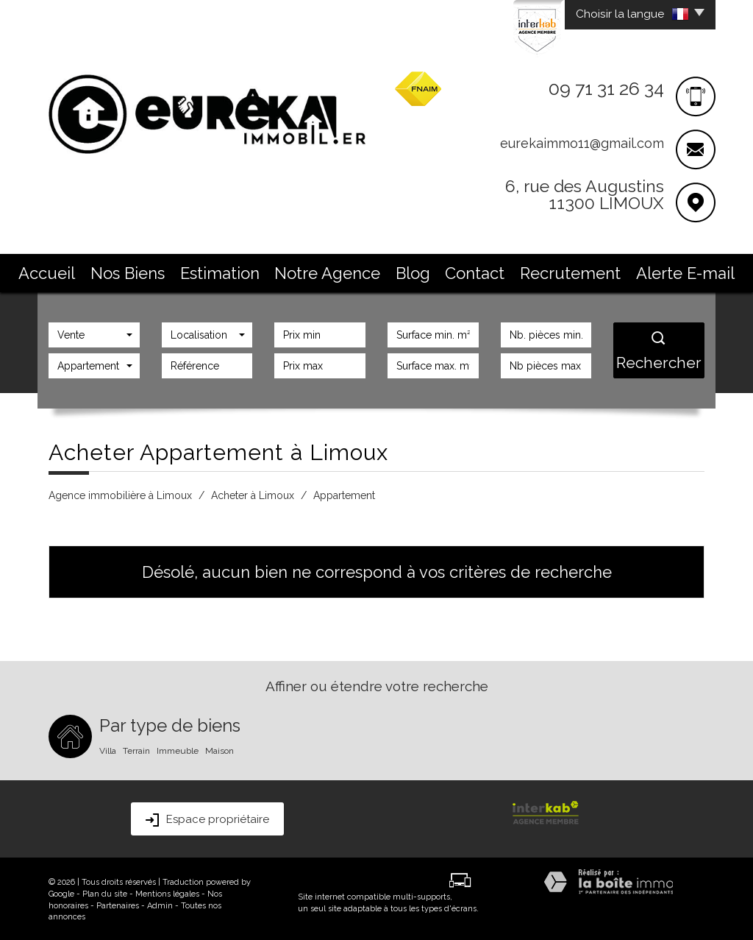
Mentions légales (167, 892)
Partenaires (117, 904)
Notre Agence (343, 270)
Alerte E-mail (590, 270)
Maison (219, 749)
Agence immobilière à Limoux (120, 494)
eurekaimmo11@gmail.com (582, 143)
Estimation (270, 270)
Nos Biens (207, 270)
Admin (160, 904)
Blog (404, 270)
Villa (107, 749)
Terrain (136, 749)
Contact (449, 270)
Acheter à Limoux (252, 494)
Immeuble (178, 749)
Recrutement (513, 270)
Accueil (149, 270)
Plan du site (104, 892)
